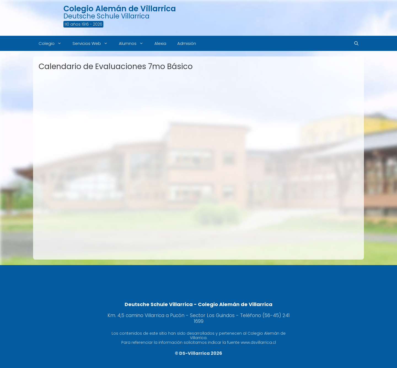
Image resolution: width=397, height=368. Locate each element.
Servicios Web (93, 43)
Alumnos (134, 43)
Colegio (53, 43)
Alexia (160, 43)
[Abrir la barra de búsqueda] (356, 43)
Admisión (186, 43)
